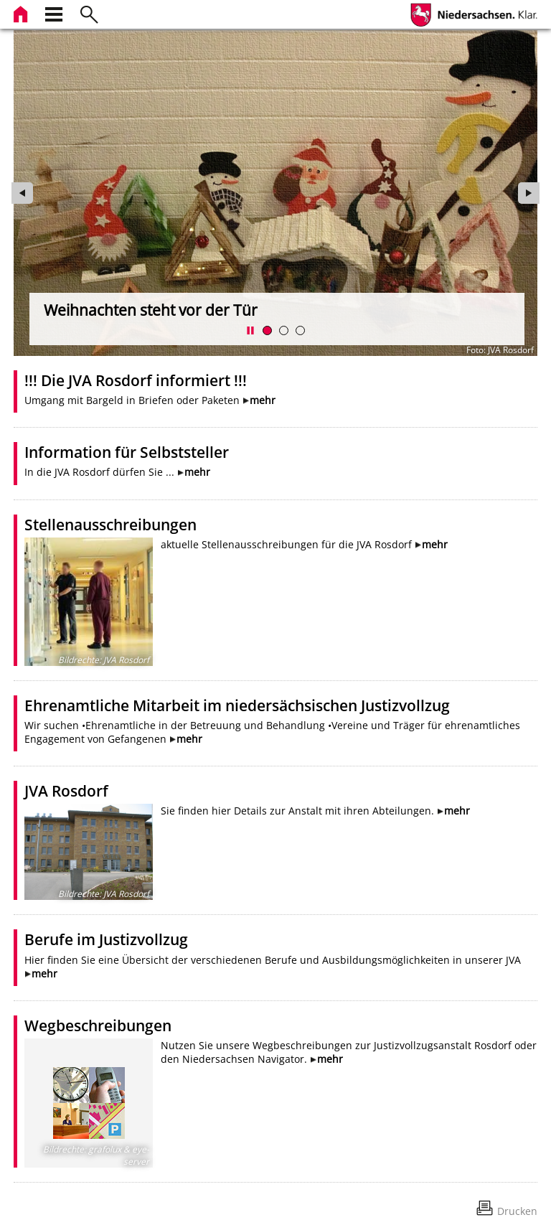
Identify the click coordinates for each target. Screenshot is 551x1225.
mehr (263, 400)
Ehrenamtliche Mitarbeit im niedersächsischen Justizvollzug (237, 705)
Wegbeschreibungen (97, 1025)
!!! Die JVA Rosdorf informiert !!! (135, 380)
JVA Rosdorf (66, 791)
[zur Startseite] (22, 12)
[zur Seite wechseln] (275, 193)
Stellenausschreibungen (110, 525)
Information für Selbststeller (126, 452)
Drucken (517, 1211)
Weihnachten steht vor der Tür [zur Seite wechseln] (151, 310)
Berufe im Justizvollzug (106, 939)
